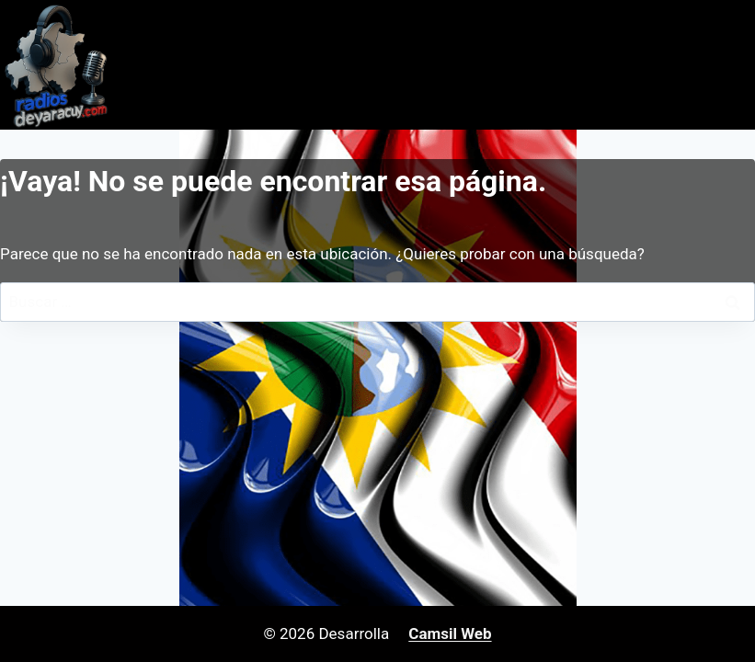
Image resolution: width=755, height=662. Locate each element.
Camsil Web (449, 633)
